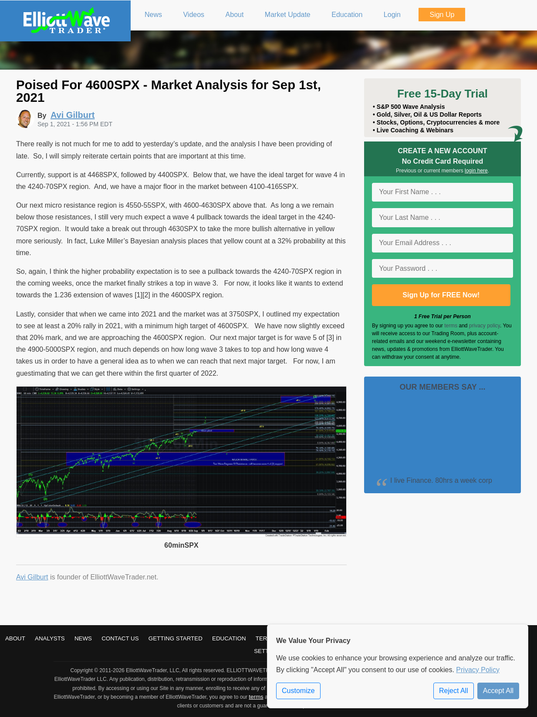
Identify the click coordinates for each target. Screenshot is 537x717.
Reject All (453, 690)
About (15, 638)
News (83, 638)
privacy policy (484, 326)
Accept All (498, 690)
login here (476, 171)
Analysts (50, 638)
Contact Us (119, 638)
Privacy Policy (478, 669)
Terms (266, 638)
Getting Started (176, 638)
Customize (298, 690)
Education (229, 638)
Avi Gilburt (32, 577)
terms (450, 326)
